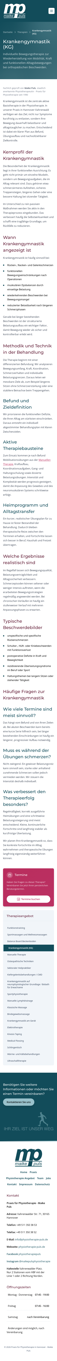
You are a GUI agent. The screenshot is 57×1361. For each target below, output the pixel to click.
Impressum (26, 1184)
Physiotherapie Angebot (20, 1178)
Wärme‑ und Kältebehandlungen (23, 1054)
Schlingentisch (14, 1047)
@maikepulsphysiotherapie (28, 1261)
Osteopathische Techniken (20, 961)
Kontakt (12, 1184)
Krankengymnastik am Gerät (21, 1020)
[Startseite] (15, 11)
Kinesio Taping (14, 1034)
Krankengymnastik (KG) (21, 947)
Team (40, 1178)
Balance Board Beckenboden (21, 941)
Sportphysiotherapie (17, 994)
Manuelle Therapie (16, 954)
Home (23, 1172)
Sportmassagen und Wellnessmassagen (27, 934)
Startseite (8, 32)
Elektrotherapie (15, 1027)
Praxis (33, 1172)
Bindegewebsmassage (18, 1014)
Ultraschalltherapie (16, 1060)
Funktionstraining (16, 927)
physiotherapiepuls (24, 1254)
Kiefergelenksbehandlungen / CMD (24, 974)
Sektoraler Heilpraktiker (19, 967)
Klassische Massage (17, 1007)
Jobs (48, 1178)
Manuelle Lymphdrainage (20, 1000)
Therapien (22, 32)
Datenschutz (42, 1184)
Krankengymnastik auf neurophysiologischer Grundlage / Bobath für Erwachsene (28, 984)
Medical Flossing (15, 1040)
